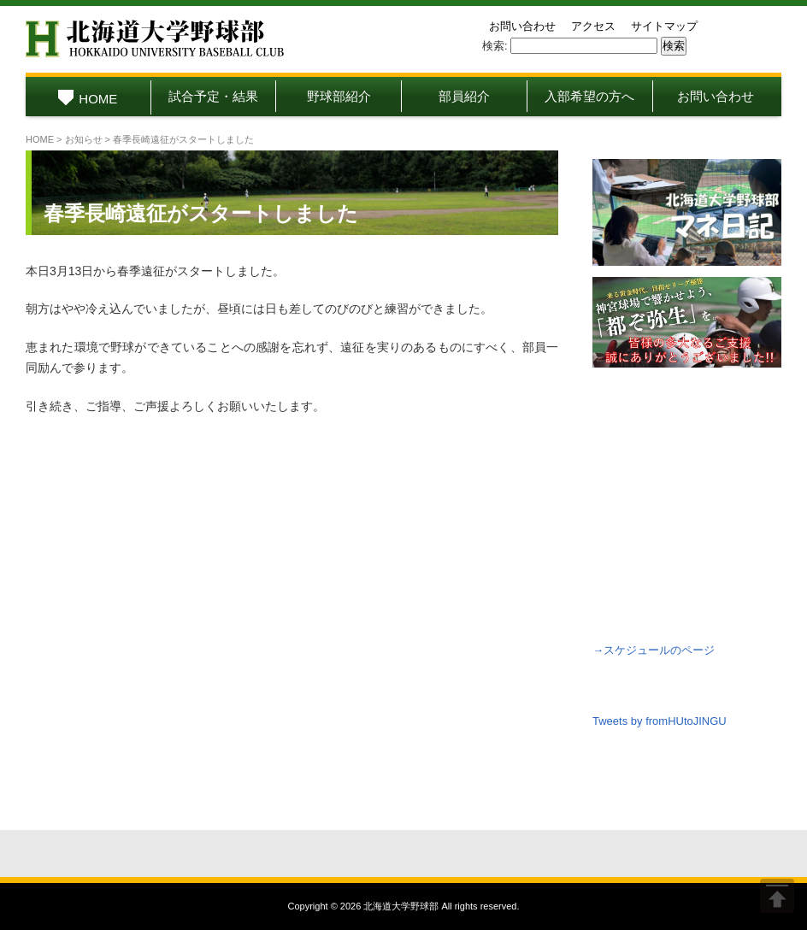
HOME (87, 98)
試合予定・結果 (213, 96)
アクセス (593, 26)
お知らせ (84, 139)
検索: (495, 45)
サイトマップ (664, 26)
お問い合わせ (522, 26)
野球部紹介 (339, 96)
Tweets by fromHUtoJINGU (659, 721)
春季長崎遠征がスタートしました (201, 213)
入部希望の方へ (589, 96)
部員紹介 (464, 96)
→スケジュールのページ (653, 650)
